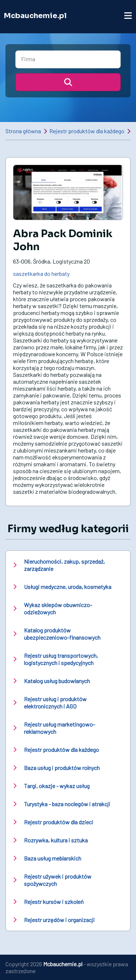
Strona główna (23, 130)
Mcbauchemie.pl (35, 15)
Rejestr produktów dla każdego (86, 130)
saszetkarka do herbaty (41, 273)
